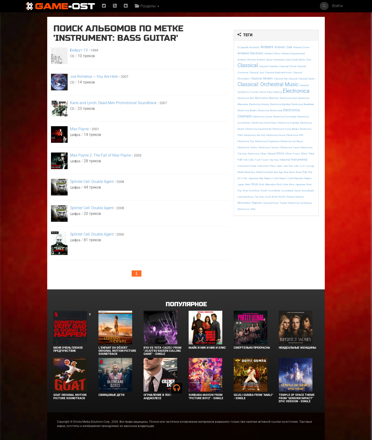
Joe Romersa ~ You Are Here (94, 76)
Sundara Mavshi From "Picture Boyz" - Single (206, 396)
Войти (337, 6)
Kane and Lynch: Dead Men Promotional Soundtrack (113, 103)
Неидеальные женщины (297, 347)
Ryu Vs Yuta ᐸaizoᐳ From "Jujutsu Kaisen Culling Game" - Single (162, 351)
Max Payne (79, 129)
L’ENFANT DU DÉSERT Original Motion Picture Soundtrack (117, 351)
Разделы (147, 6)
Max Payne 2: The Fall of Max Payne (100, 155)
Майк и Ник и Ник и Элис (207, 347)
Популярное (186, 304)
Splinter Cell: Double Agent (92, 181)
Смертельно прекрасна (252, 347)
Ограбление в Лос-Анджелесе (158, 396)
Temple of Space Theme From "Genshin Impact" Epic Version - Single (297, 398)
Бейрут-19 (79, 50)
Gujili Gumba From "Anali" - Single (253, 396)
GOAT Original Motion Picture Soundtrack (69, 396)
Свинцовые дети (111, 395)
